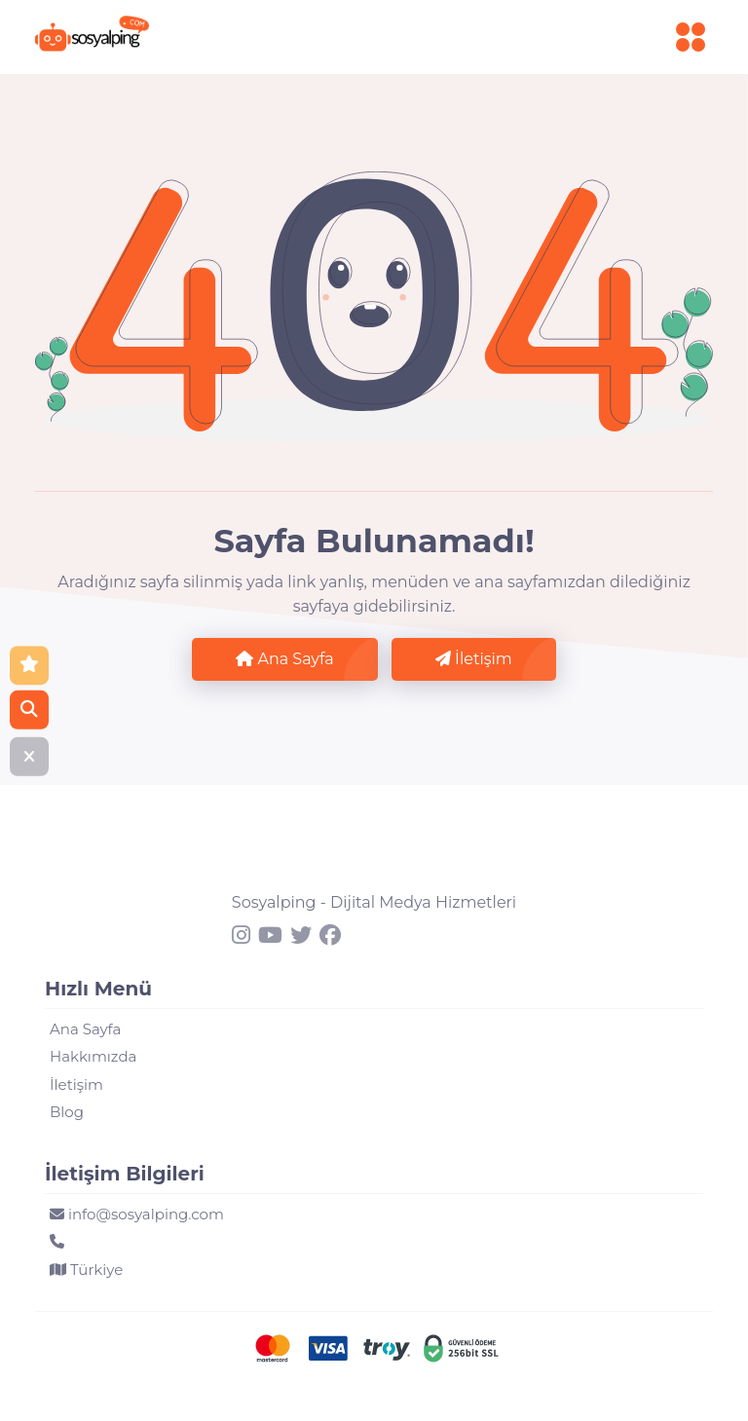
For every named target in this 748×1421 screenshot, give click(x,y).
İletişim (473, 659)
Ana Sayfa (284, 659)
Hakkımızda (93, 1056)
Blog (67, 1112)
